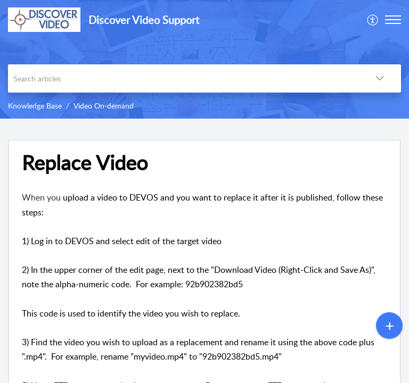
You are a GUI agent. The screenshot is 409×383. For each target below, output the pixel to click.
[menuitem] (373, 19)
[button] (373, 19)
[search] (183, 78)
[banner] (204, 59)
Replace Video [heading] (85, 162)
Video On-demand (103, 106)
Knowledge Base (35, 106)
